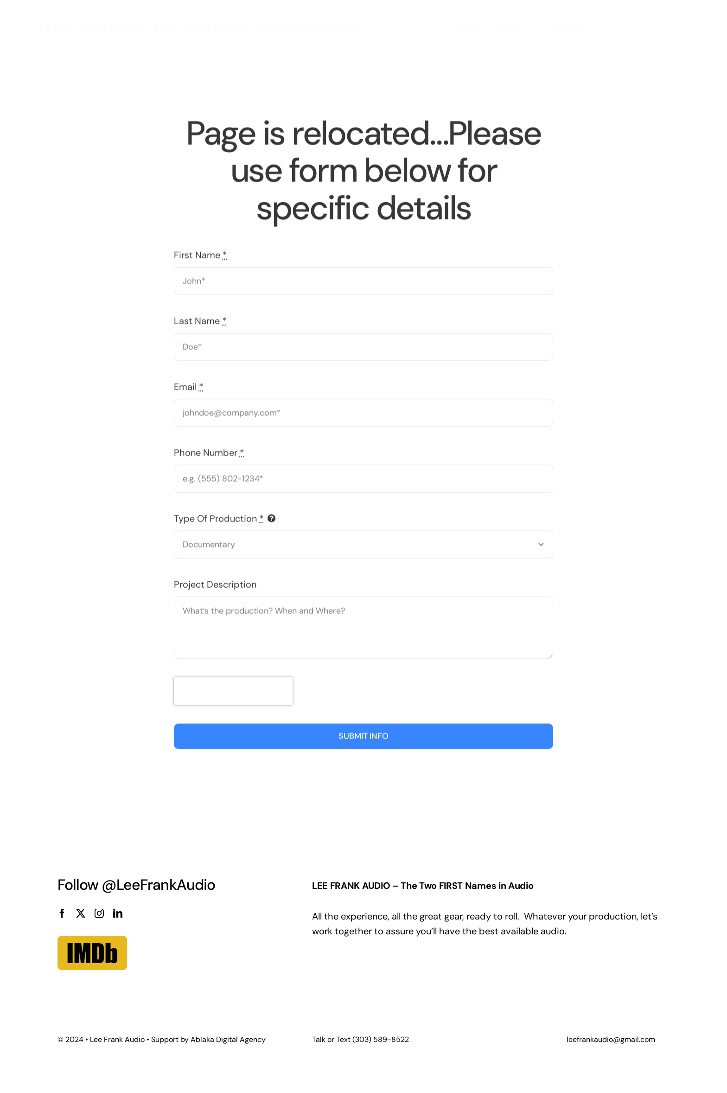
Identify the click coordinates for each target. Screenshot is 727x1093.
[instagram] (99, 913)
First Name (200, 254)
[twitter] (80, 913)
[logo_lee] (204, 12)
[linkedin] (117, 913)
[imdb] (92, 923)
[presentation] (233, 690)
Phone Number (209, 451)
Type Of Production (219, 517)
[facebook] (62, 913)
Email (189, 385)
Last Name (200, 320)
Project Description (215, 583)
